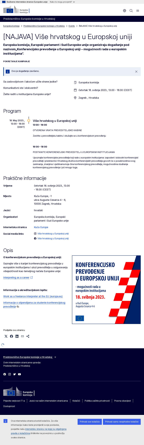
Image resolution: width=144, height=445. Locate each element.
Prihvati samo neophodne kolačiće (122, 422)
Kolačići (76, 400)
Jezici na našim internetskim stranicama (48, 400)
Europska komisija (11, 26)
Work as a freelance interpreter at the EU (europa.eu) (33, 296)
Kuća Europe (41, 227)
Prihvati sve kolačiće (90, 422)
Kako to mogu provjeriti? (62, 2)
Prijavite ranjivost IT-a (14, 400)
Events (72, 26)
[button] (6, 336)
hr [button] (124, 10)
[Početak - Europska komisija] (20, 9)
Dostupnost (9, 406)
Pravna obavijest (122, 400)
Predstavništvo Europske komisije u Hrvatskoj (44, 26)
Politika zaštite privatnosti (97, 400)
